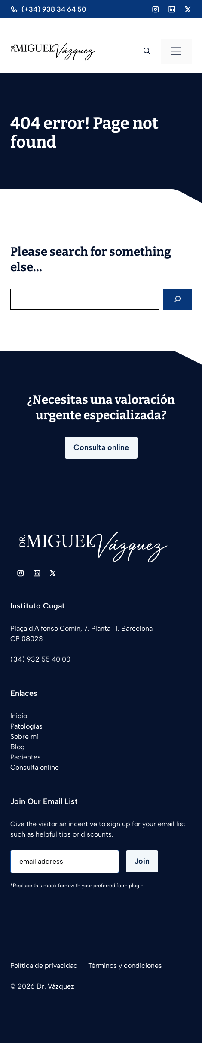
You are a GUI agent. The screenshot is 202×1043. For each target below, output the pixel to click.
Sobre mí (24, 736)
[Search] (177, 299)
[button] (147, 51)
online (48, 767)
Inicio (18, 716)
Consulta (24, 767)
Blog (17, 747)
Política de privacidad (44, 965)
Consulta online (101, 447)
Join (142, 861)
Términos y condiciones (125, 965)
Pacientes (25, 757)
